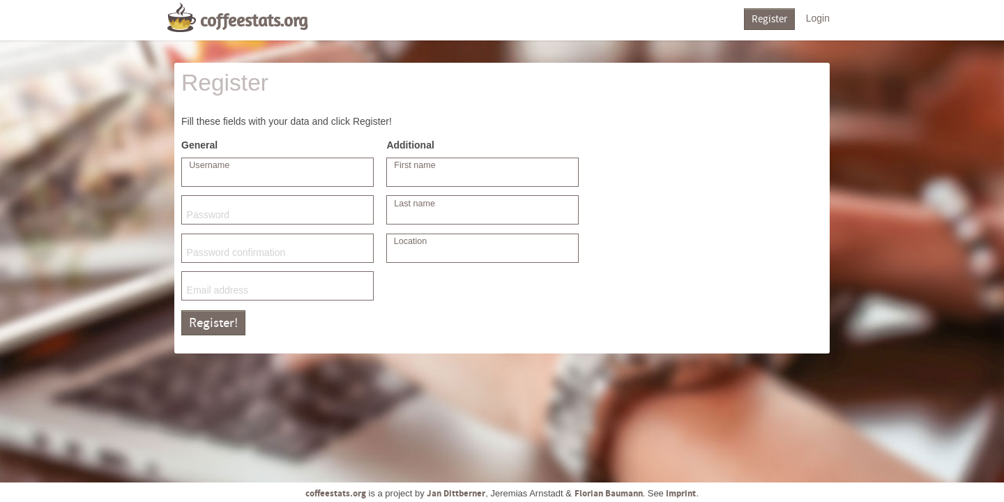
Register (769, 19)
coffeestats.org (253, 20)
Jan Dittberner (456, 493)
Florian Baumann (609, 493)
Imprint (681, 493)
